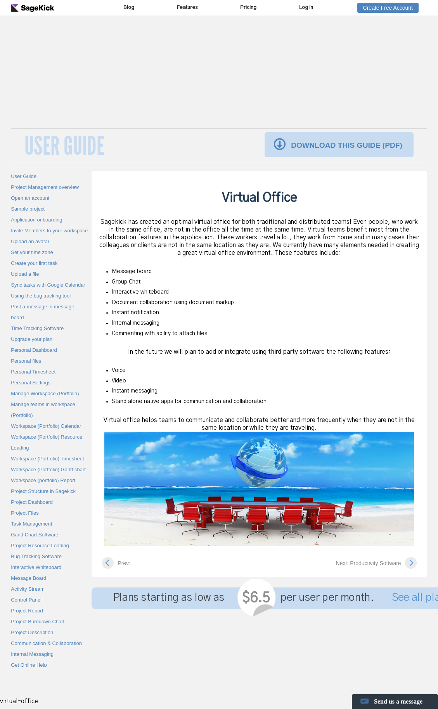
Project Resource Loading (40, 545)
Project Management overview (45, 187)
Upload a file (25, 274)
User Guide (23, 176)
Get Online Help (29, 665)
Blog (128, 7)
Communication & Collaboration (46, 643)
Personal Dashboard (34, 350)
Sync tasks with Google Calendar (48, 285)
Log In (306, 7)
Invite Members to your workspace (49, 230)
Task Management (31, 524)
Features (187, 7)
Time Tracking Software (37, 328)
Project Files (25, 513)
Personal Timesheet (33, 372)
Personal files (26, 361)
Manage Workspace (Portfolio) (45, 393)
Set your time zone (32, 252)
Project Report (27, 611)
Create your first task (34, 263)
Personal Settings (30, 383)
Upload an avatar (30, 241)
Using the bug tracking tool (41, 296)
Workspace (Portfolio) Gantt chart (48, 469)
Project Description (32, 632)
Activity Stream (28, 589)
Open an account (30, 198)
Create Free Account (388, 8)
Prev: (124, 563)
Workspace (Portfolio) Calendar (46, 426)
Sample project (28, 209)
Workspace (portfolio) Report (43, 480)
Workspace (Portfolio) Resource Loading (46, 442)
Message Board (28, 578)
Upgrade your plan (31, 339)
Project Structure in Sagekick (43, 491)
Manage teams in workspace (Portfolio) (43, 409)
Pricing (248, 7)
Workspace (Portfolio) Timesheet (47, 459)
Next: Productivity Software (368, 563)
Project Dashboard (32, 502)
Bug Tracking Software (36, 556)
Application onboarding (36, 220)
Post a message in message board (42, 312)
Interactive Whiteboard (36, 567)
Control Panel (26, 600)
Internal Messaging (32, 654)
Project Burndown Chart (37, 621)
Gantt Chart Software (34, 535)
